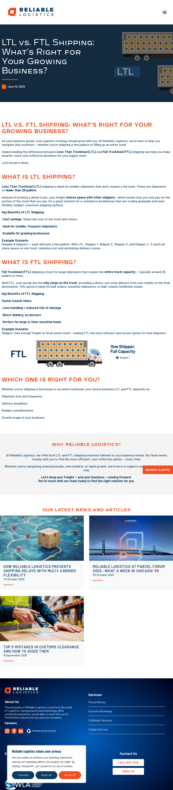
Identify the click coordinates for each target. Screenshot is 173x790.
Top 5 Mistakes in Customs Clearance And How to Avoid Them (41, 649)
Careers (11, 723)
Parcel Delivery (97, 702)
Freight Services (98, 729)
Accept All (69, 775)
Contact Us (128, 753)
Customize (23, 775)
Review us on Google (41, 731)
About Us (12, 702)
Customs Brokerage (100, 711)
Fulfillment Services (100, 720)
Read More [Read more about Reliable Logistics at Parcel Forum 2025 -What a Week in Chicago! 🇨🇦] (98, 580)
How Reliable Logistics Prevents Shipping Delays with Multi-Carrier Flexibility (40, 570)
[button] (165, 12)
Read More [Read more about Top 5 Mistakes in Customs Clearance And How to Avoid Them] (8, 660)
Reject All (47, 775)
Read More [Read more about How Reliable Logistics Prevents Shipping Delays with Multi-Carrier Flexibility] (8, 584)
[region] (46, 764)
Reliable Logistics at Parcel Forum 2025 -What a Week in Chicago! (129, 568)
